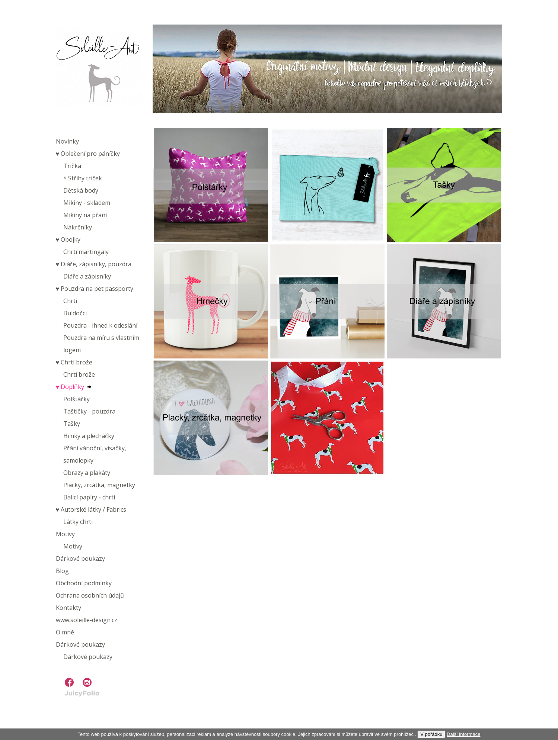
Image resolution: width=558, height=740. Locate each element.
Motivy (65, 534)
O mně (65, 632)
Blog (62, 571)
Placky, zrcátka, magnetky (99, 485)
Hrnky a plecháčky (88, 436)
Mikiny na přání (85, 215)
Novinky (67, 141)
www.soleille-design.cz (86, 620)
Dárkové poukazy (80, 558)
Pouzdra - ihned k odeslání (100, 325)
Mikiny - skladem (86, 203)
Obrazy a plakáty (86, 473)
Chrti (70, 301)
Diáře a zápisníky (87, 276)
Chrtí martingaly (86, 252)
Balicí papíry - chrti (89, 497)
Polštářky (76, 399)
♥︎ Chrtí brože (74, 362)
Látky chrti (78, 522)
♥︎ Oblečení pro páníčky (88, 153)
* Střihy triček (82, 178)
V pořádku (431, 734)
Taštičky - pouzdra (89, 411)
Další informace (463, 734)
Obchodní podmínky (84, 583)
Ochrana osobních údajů (90, 595)
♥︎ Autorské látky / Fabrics (91, 509)
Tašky (71, 423)
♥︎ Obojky (68, 239)
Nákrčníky (77, 227)
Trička (72, 166)
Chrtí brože (79, 374)
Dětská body (80, 190)
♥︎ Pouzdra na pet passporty (95, 288)
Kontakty (68, 608)
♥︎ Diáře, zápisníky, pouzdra (94, 264)
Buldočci (75, 313)
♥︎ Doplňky (70, 387)
